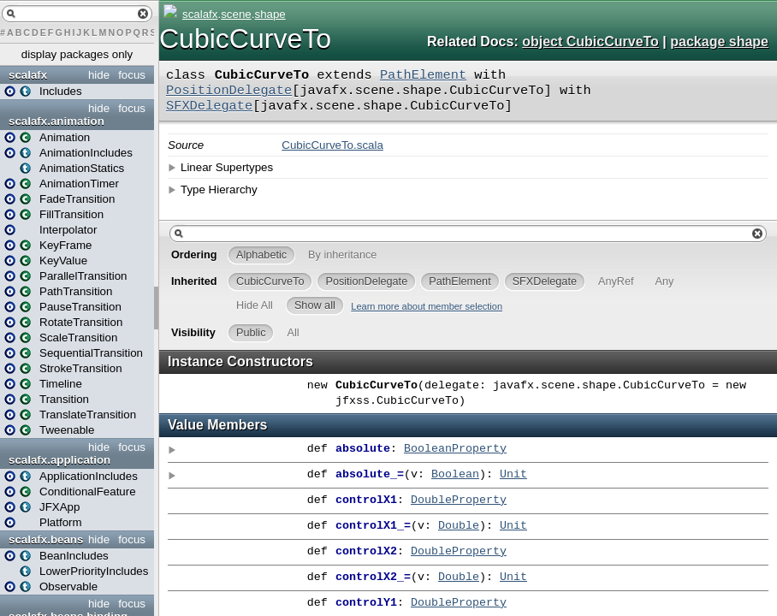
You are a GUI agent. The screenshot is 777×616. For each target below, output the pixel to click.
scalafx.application (59, 459)
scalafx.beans (46, 539)
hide (99, 74)
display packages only (77, 54)
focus (131, 74)
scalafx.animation (56, 121)
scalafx (28, 74)
